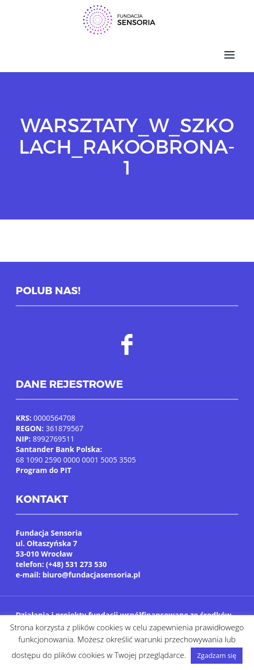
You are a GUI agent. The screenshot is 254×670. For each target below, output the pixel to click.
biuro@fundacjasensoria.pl (91, 575)
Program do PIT (44, 470)
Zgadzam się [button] (216, 655)
